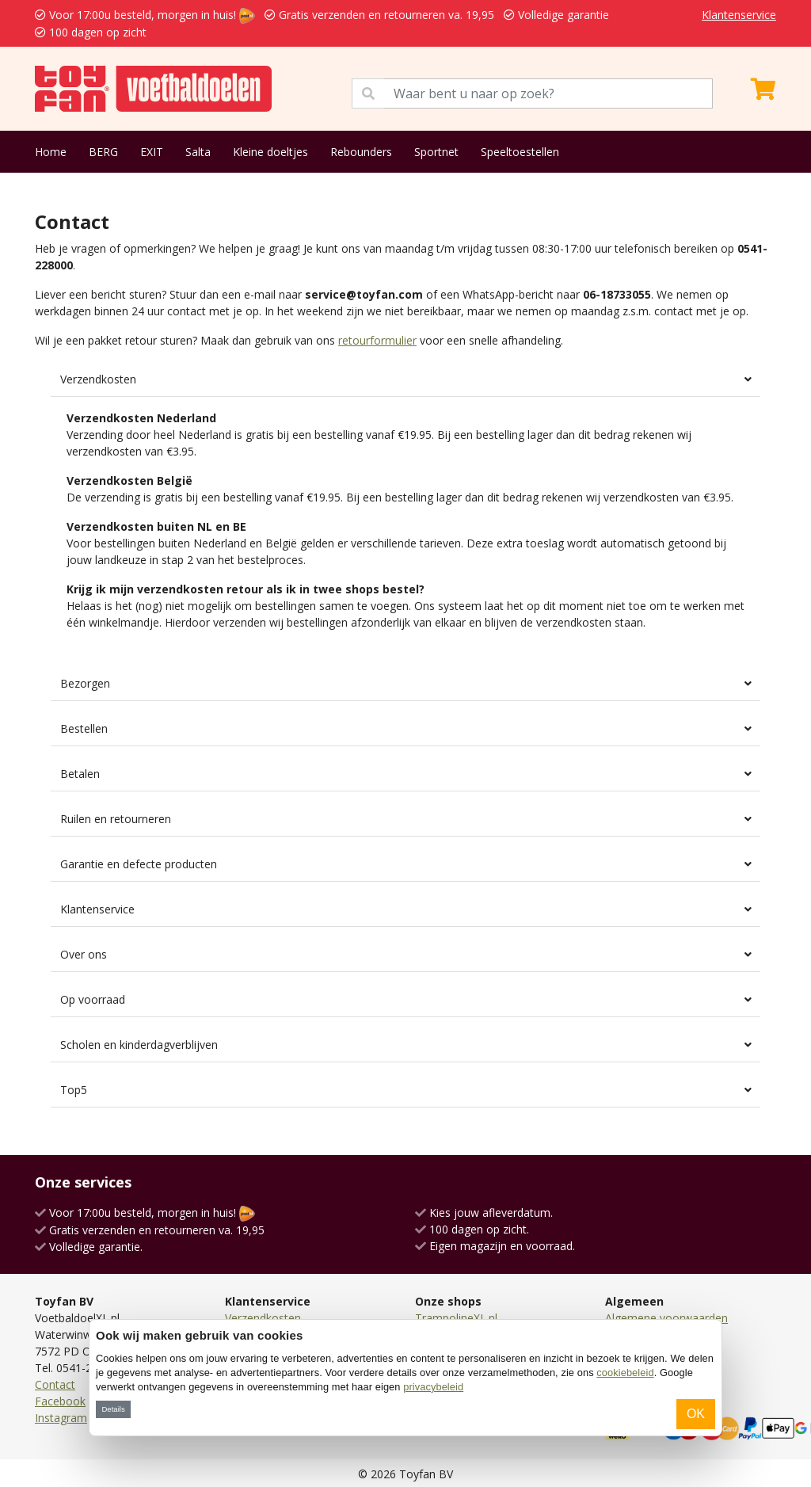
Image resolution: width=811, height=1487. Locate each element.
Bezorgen (85, 683)
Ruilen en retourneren (115, 818)
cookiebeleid (624, 1372)
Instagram (61, 1417)
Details (112, 1409)
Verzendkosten (98, 379)
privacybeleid (433, 1387)
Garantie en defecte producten (138, 863)
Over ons (83, 954)
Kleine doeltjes (270, 151)
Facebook (60, 1401)
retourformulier (377, 340)
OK (696, 1413)
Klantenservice (739, 14)
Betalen (80, 773)
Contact (55, 1384)
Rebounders (361, 151)
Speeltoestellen (520, 151)
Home (51, 151)
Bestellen (84, 728)
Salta (198, 151)
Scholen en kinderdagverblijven (139, 1044)
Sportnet (436, 151)
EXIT (151, 151)
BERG (103, 151)
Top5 (73, 1089)
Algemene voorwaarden (666, 1317)
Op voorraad (92, 999)
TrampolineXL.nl (456, 1317)
